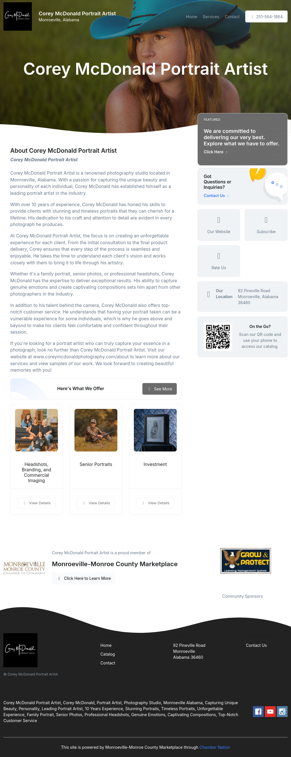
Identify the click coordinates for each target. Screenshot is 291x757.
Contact (232, 16)
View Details (36, 503)
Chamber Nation (214, 747)
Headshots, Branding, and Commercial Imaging (36, 472)
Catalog (107, 654)
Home (191, 16)
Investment (155, 464)
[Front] (18, 16)
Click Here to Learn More (84, 578)
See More (159, 388)
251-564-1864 (266, 16)
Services (211, 16)
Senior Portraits (96, 464)
